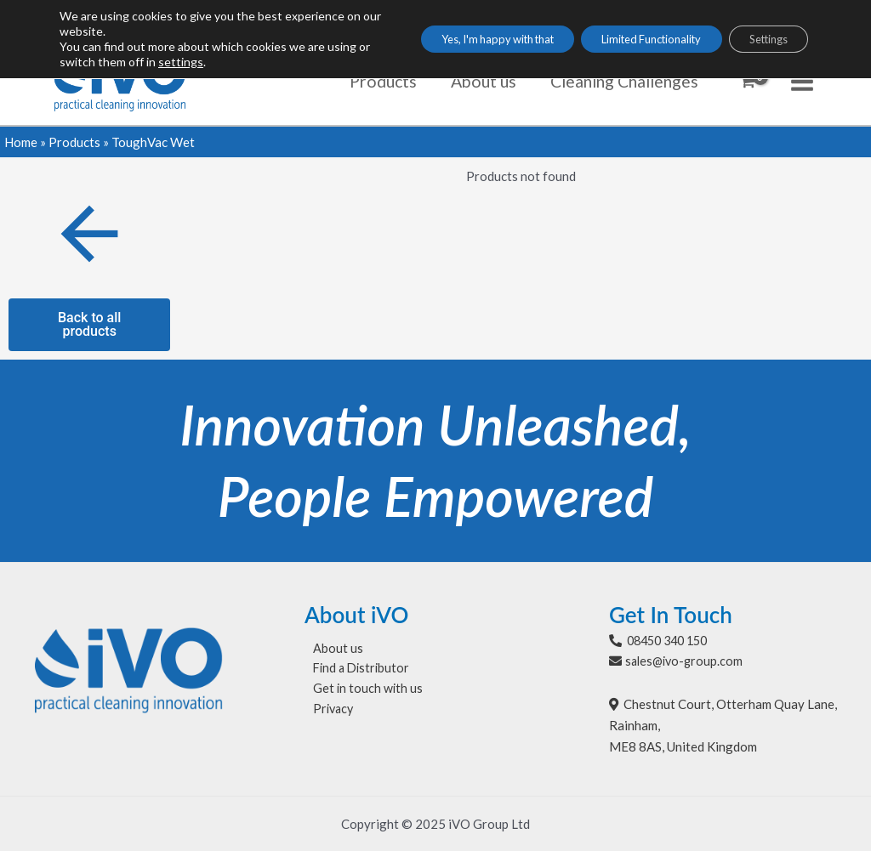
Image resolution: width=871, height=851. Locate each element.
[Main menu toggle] (802, 81)
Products (74, 142)
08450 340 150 (671, 640)
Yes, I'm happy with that (446, 38)
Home (20, 142)
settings (225, 61)
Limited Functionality (623, 38)
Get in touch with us (360, 690)
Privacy (326, 711)
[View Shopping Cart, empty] (747, 81)
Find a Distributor (355, 669)
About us (330, 648)
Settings (760, 38)
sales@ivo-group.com (686, 660)
